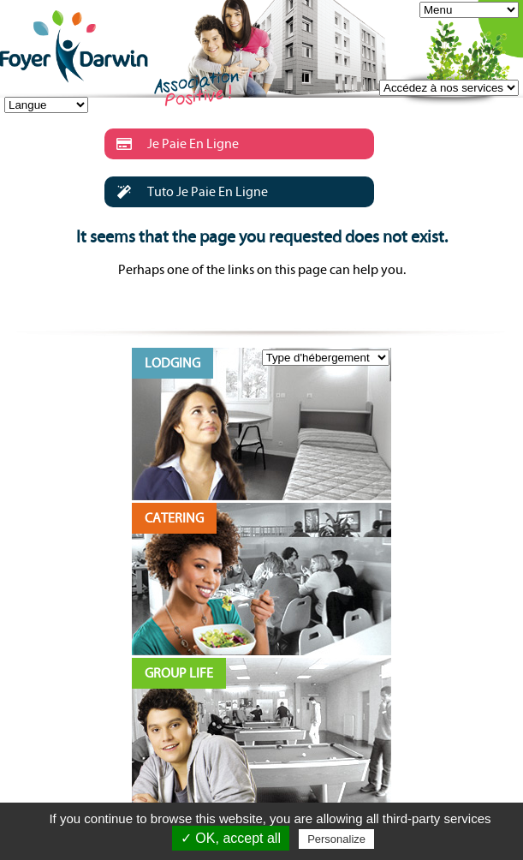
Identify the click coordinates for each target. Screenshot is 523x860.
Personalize (336, 839)
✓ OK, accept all (231, 838)
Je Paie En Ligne (171, 143)
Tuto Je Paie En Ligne (186, 191)
